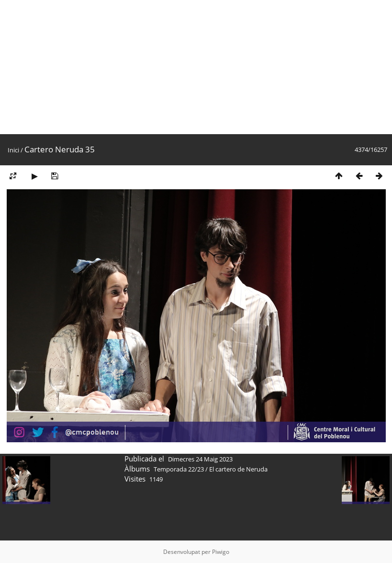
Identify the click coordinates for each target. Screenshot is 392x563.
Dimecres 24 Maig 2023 (200, 459)
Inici (13, 150)
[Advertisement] (196, 67)
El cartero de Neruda (238, 469)
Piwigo (220, 552)
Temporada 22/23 (179, 469)
